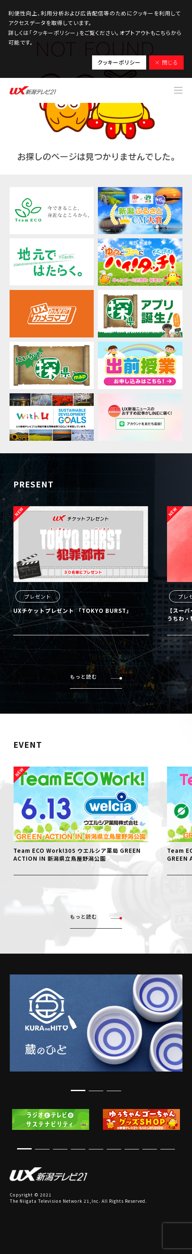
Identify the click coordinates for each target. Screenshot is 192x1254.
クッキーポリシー (119, 62)
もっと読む (96, 677)
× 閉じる (166, 62)
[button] (78, 1090)
